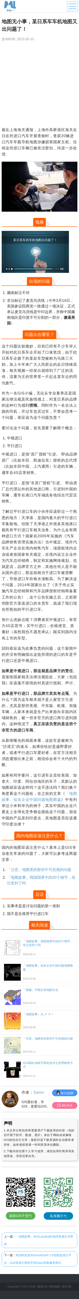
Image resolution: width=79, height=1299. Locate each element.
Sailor (38, 1092)
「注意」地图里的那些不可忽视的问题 (39, 870)
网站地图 (54, 1286)
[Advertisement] (39, 85)
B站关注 (64, 1105)
